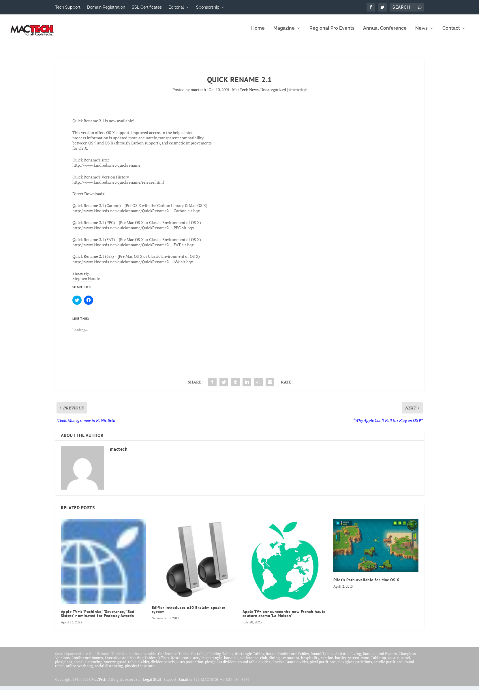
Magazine (284, 32)
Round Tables (322, 657)
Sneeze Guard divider (290, 665)
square (393, 661)
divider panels (163, 665)
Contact (451, 32)
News (421, 32)
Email (183, 683)
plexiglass (63, 665)
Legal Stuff (152, 683)
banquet (231, 661)
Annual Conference (385, 32)
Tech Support (67, 7)
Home (258, 32)
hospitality (310, 661)
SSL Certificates (147, 7)
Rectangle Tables (249, 657)
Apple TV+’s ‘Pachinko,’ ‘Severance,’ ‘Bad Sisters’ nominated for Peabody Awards (98, 617)
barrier (340, 661)
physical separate (140, 669)
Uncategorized (273, 93)
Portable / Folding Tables (212, 657)
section (327, 661)
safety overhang (79, 669)
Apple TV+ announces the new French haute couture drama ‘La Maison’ (284, 617)
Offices (163, 661)
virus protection (189, 665)
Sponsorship (207, 7)
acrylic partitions (388, 665)
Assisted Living (348, 657)
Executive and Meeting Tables (130, 661)
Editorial (176, 7)
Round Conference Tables (287, 657)
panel (405, 661)
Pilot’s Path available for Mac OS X (366, 583)
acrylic (198, 661)
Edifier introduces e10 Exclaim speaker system (189, 613)
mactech (198, 93)
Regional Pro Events (331, 32)
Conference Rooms (87, 661)
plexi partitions (323, 665)
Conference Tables (173, 657)
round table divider (254, 665)
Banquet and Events (380, 657)
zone (365, 661)
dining (274, 661)
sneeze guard (115, 665)
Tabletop (378, 661)
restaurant (290, 661)
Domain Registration (106, 7)
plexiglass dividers (220, 665)
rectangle (214, 661)
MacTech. (99, 683)
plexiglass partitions (354, 665)
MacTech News (245, 93)
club (263, 661)
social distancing (88, 665)
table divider (138, 665)
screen (353, 661)
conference (249, 661)
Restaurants (181, 661)
